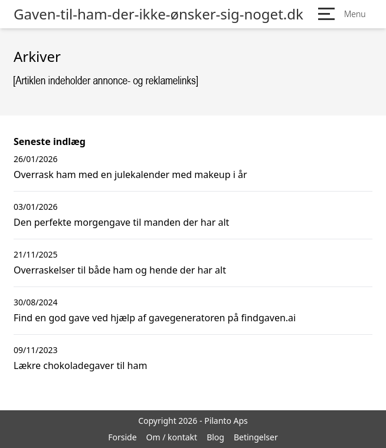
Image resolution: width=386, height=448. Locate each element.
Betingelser (256, 437)
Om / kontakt (172, 437)
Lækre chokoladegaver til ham (80, 365)
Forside (122, 437)
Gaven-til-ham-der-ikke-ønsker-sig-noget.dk (158, 14)
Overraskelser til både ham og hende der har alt (120, 269)
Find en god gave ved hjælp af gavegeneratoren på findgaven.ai (155, 317)
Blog (215, 437)
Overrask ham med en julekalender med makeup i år (130, 174)
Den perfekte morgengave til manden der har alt (121, 222)
